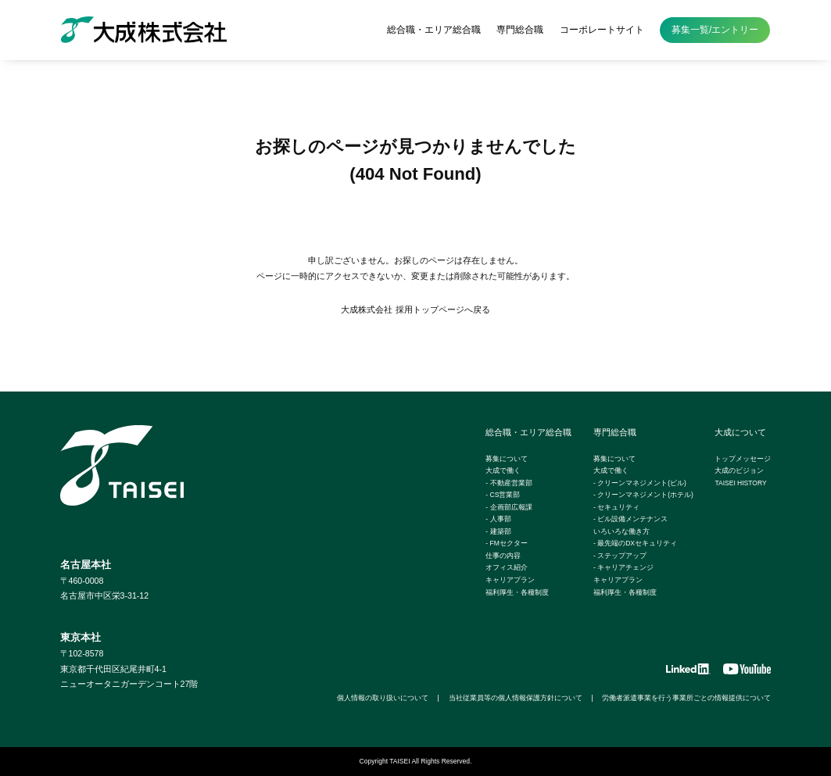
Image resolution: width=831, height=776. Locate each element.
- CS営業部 (502, 495)
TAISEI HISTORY (740, 483)
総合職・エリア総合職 (434, 29)
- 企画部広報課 (508, 507)
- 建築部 (497, 531)
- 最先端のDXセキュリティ (635, 543)
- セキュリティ (616, 507)
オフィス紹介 (506, 567)
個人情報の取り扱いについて (382, 698)
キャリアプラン (510, 580)
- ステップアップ (620, 556)
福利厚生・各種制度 (517, 592)
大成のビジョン (739, 470)
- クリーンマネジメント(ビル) (639, 483)
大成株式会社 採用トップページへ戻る (415, 309)
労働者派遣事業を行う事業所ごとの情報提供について (686, 698)
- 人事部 (497, 519)
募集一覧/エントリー (715, 29)
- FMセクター (506, 543)
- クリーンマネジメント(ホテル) (643, 495)
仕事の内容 (503, 556)
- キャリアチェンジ (623, 567)
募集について (506, 459)
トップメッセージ (743, 459)
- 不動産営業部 (508, 483)
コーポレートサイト (602, 29)
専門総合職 (519, 29)
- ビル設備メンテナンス (630, 519)
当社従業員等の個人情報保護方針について (515, 698)
